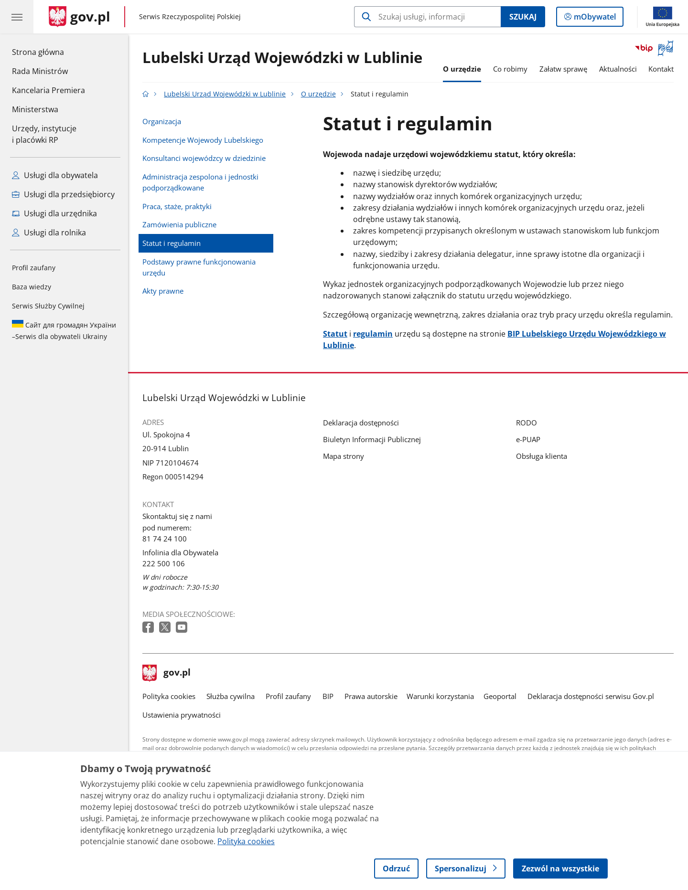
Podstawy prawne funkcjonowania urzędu (199, 267)
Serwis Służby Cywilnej (48, 305)
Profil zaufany (33, 267)
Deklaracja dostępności (361, 422)
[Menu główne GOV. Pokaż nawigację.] (16, 16)
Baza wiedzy (31, 286)
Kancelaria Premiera (48, 90)
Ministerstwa (35, 109)
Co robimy (510, 69)
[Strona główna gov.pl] (79, 16)
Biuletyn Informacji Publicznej (372, 439)
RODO (526, 422)
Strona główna (48, 51)
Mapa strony (343, 456)
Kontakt (661, 69)
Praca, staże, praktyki (177, 206)
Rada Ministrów (40, 71)
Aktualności (618, 69)
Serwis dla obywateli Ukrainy (64, 330)
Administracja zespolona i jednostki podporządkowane (200, 182)
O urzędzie (462, 69)
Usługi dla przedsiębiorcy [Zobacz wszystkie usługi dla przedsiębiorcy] (63, 194)
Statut (335, 333)
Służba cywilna (230, 696)
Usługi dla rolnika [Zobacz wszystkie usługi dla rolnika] (49, 232)
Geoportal (500, 696)
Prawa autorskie (371, 696)
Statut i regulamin (171, 243)
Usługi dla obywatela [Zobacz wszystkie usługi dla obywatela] (55, 175)
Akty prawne (162, 291)
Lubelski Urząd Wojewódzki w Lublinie (282, 58)
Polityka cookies (168, 696)
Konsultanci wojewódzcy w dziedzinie (204, 158)
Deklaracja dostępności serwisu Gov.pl (590, 696)
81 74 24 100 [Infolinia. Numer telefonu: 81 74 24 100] (164, 538)
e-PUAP (528, 439)
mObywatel (594, 19)
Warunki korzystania (440, 696)
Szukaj (523, 16)
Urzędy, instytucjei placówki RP (44, 134)
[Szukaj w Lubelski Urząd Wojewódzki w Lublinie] (427, 16)
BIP (327, 696)
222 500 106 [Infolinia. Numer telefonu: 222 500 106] (163, 563)
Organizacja (161, 121)
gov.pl (166, 673)
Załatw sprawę (563, 69)
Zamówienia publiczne (179, 224)
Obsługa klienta (541, 456)
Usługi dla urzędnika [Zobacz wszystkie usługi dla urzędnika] (54, 213)
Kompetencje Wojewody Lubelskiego (202, 140)
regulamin (373, 333)
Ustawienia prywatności (181, 715)
